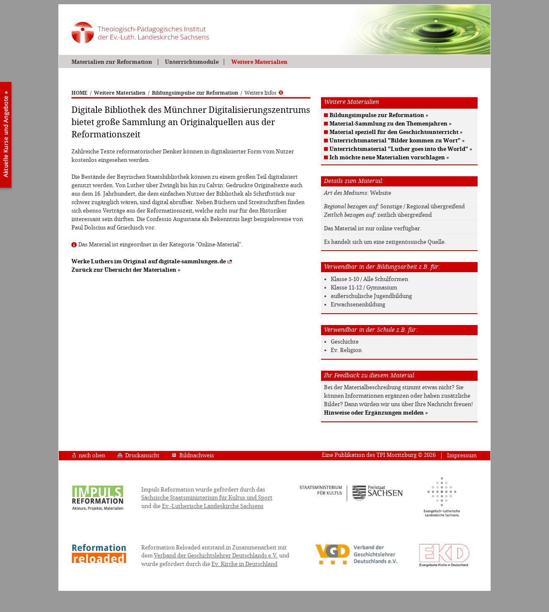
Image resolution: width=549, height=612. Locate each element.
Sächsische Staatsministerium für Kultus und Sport (206, 498)
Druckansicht (138, 455)
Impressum (462, 455)
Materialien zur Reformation (111, 62)
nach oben (89, 455)
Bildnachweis (193, 455)
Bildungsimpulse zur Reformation (195, 93)
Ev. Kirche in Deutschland (244, 564)
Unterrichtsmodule (192, 62)
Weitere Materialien (259, 62)
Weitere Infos (263, 93)
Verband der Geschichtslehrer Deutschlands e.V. (216, 555)
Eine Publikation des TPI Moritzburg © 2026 (379, 455)
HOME (79, 93)
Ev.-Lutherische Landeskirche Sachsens (213, 506)
